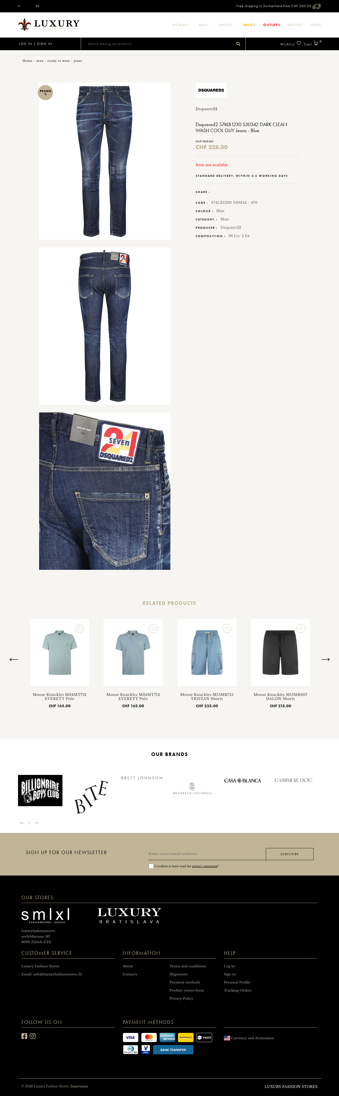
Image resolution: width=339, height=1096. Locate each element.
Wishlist (291, 43)
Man (205, 25)
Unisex (227, 25)
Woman (182, 25)
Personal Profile (237, 982)
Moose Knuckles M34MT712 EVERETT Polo (107, 696)
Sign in (44, 44)
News (315, 25)
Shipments (179, 974)
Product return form (187, 990)
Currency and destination (249, 1038)
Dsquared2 (231, 227)
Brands (295, 25)
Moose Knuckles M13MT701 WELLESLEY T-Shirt (33, 696)
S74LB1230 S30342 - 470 (234, 202)
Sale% (249, 25)
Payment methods (185, 982)
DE (38, 6)
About (128, 966)
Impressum (79, 1086)
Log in (25, 44)
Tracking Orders (237, 990)
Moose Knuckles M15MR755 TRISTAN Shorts (254, 696)
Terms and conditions (188, 966)
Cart (312, 43)
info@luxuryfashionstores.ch (57, 974)
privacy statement (204, 866)
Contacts (130, 974)
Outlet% (272, 25)
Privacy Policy (181, 998)
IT (19, 6)
